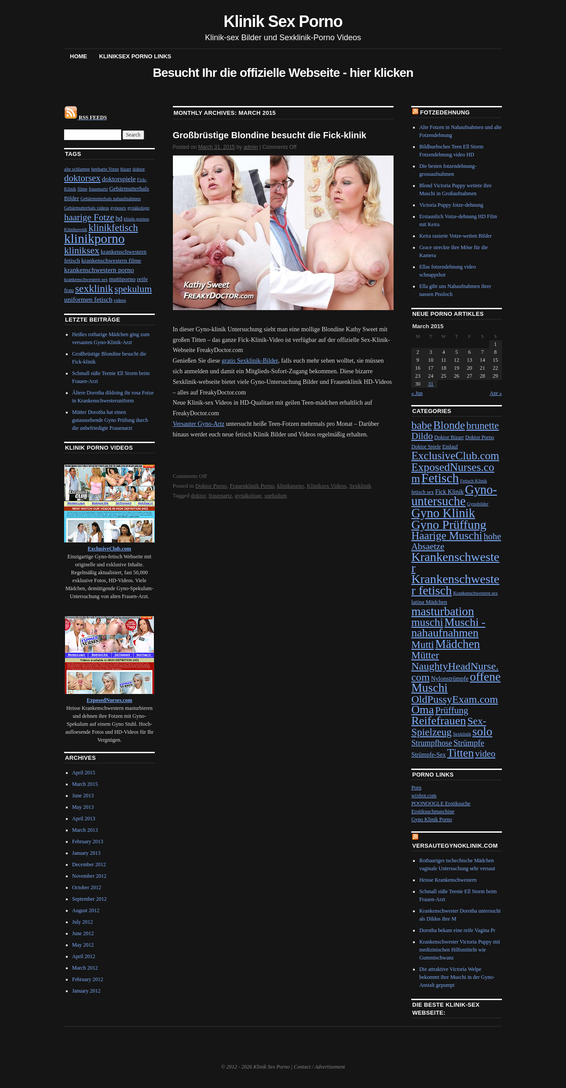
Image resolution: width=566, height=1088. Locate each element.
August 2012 (85, 910)
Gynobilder (478, 503)
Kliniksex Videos (327, 485)
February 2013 (87, 841)
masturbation (442, 611)
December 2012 (89, 864)
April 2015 (83, 773)
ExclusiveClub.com (455, 455)
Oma (422, 709)
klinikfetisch (113, 227)
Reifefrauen (438, 720)
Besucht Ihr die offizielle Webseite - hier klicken (283, 73)
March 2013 (85, 830)
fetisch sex (422, 492)
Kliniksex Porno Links (135, 56)
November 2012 (89, 876)
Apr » (496, 393)
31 (430, 384)
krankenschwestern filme (111, 260)
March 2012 (85, 968)
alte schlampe (77, 169)
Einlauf (450, 447)
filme (82, 188)
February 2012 (87, 979)
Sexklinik (360, 485)
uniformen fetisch (88, 299)
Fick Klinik (449, 492)
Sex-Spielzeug (448, 726)
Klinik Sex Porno (283, 21)
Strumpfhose (431, 743)
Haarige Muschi (446, 536)
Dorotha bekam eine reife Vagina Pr (457, 930)
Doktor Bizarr (449, 437)
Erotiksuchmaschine (432, 811)
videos (120, 300)
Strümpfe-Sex (428, 754)
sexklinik (94, 288)
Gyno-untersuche (454, 495)
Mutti (422, 644)
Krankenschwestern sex (475, 593)
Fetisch (440, 478)
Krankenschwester (455, 562)
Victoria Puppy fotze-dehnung (451, 205)
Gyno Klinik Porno (431, 819)
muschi (427, 622)
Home (78, 56)
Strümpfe (468, 742)
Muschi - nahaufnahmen (448, 627)
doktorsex (82, 178)
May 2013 (83, 807)
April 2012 (83, 956)
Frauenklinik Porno (251, 485)
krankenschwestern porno (99, 269)
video (485, 753)
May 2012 (83, 945)
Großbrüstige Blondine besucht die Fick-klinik (270, 135)
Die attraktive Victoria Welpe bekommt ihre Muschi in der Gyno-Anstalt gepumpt (456, 977)
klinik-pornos (136, 218)
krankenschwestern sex (86, 279)
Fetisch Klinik (473, 480)
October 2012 (86, 887)
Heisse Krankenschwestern (448, 880)
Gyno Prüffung (448, 524)
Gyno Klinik (443, 513)
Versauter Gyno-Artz (199, 424)
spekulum (275, 495)
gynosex (118, 207)
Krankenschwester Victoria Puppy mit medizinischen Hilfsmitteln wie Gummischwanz (459, 950)
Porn (416, 788)
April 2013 (83, 818)
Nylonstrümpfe (450, 678)
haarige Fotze (89, 217)
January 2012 (86, 991)
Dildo (422, 436)
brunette (483, 425)
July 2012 (82, 922)
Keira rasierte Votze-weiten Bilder (455, 236)
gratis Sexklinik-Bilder (250, 360)
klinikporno (290, 485)
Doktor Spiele (426, 447)
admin (251, 147)
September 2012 (89, 899)
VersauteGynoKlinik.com (455, 845)
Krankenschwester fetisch (455, 584)
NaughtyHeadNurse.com (454, 671)
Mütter (425, 655)
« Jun (417, 393)
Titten (460, 753)
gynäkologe (248, 495)
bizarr (125, 169)
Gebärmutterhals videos (86, 207)
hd (118, 218)
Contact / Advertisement (319, 1067)
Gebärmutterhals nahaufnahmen (110, 198)
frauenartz (220, 495)
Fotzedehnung (445, 112)
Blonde (449, 425)
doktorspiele (119, 178)
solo (482, 731)
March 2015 (85, 784)
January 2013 (86, 853)
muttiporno (122, 279)
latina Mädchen (429, 602)
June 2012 (83, 933)
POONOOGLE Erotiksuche (440, 803)
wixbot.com (423, 795)
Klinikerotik (75, 229)
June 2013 (83, 795)
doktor (198, 495)
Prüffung (451, 710)
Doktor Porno (211, 485)
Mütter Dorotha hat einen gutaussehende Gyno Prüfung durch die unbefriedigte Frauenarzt (110, 420)
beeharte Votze (105, 169)
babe (421, 425)
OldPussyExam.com (454, 699)
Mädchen (457, 644)
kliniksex (81, 250)
